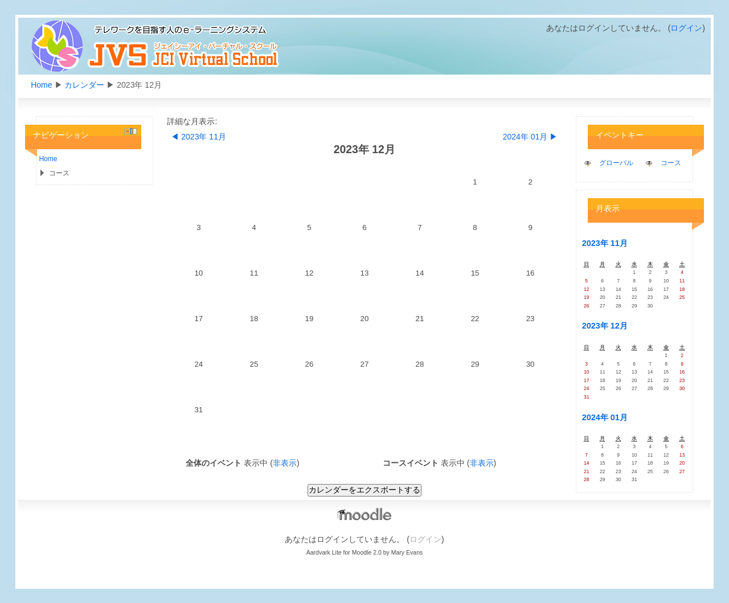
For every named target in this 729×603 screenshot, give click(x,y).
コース (671, 163)
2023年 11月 (605, 243)
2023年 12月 (605, 325)
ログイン (686, 27)
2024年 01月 (605, 417)
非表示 (285, 462)
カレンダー (84, 84)
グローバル (616, 163)
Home (41, 84)
